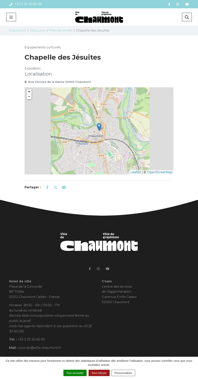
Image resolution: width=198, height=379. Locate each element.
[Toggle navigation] (11, 17)
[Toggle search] (187, 17)
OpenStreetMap (159, 172)
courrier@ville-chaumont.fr (39, 348)
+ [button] (29, 91)
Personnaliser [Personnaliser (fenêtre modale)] (123, 373)
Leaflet (136, 172)
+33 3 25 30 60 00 (31, 339)
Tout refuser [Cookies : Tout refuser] (99, 373)
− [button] (29, 96)
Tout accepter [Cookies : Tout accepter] (75, 373)
